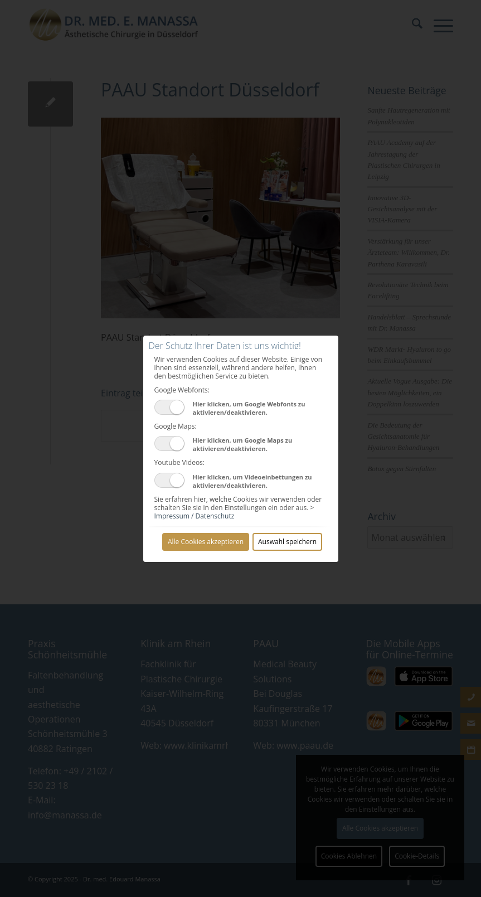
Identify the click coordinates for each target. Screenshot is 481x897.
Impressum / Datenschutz (194, 516)
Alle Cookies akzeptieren (206, 541)
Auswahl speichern (287, 541)
